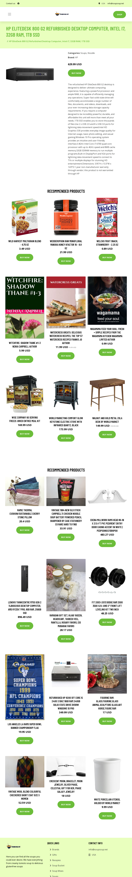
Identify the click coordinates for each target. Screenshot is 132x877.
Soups (84, 53)
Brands (55, 849)
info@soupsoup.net (116, 3)
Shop (119, 14)
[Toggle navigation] (9, 14)
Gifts (54, 854)
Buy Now (76, 73)
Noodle (91, 53)
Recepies (56, 860)
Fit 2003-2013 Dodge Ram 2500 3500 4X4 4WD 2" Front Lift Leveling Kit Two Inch (107, 606)
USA (103, 3)
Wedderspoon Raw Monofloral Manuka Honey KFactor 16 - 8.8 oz (66, 244)
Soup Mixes (57, 871)
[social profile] (18, 3)
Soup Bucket (58, 865)
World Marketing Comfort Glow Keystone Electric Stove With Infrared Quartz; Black (66, 421)
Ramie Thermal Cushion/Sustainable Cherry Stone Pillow (25, 513)
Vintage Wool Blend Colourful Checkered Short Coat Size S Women (24, 795)
